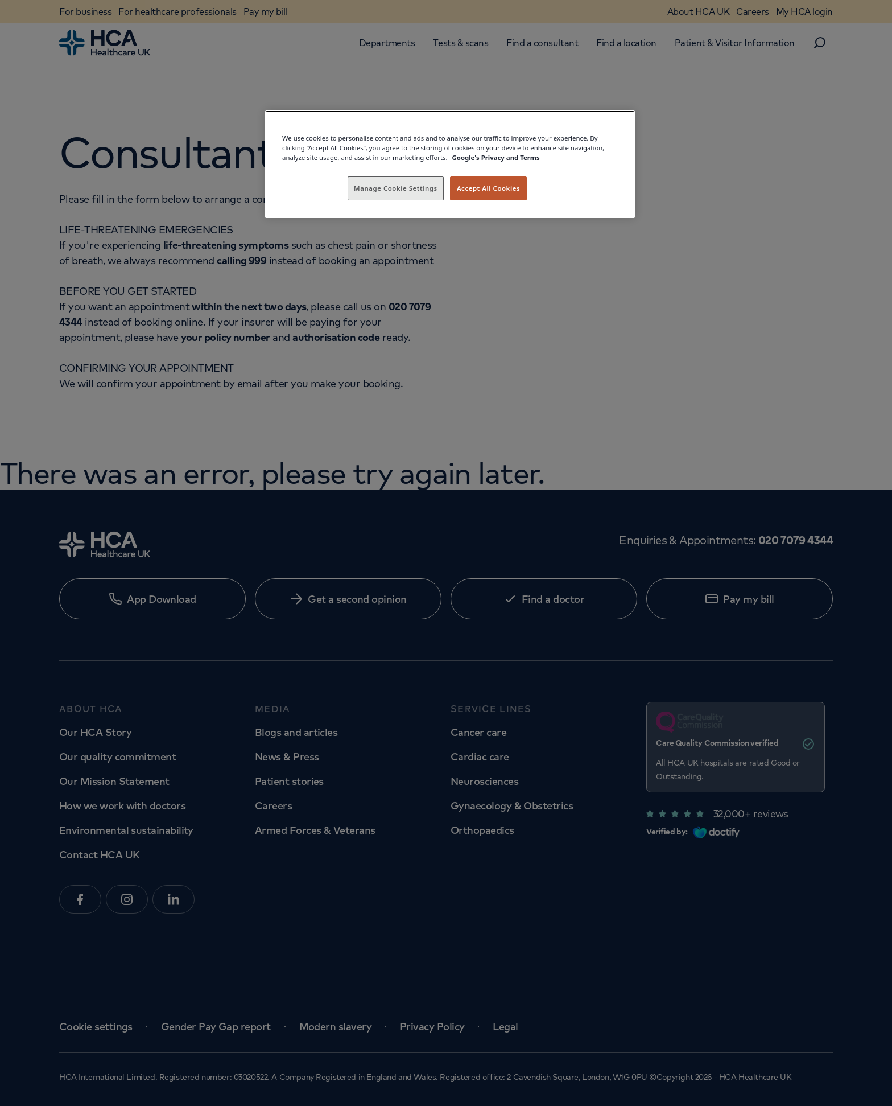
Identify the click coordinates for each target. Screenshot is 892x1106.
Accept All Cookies (488, 188)
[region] (450, 164)
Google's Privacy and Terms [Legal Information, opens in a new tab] (496, 157)
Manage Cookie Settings (395, 188)
